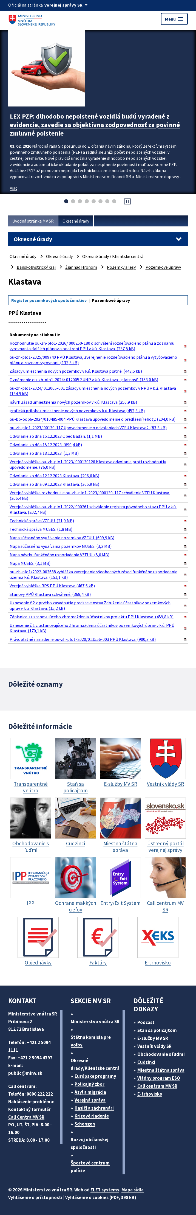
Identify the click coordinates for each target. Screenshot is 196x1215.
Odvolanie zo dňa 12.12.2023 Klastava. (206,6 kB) (54, 475)
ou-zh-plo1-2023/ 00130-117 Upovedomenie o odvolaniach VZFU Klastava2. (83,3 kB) (88, 427)
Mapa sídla (132, 1190)
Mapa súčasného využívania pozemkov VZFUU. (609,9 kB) (62, 537)
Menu (174, 19)
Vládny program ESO (158, 1078)
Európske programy (95, 1076)
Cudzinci (146, 1062)
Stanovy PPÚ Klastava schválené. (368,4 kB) (50, 594)
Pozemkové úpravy (163, 267)
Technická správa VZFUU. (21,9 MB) (42, 520)
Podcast (146, 1022)
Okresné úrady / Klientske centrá (112, 256)
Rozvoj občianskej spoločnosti (90, 1143)
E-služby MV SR (152, 1038)
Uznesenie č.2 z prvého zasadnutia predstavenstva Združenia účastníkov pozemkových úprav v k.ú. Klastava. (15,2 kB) (90, 605)
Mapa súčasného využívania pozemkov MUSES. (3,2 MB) (61, 546)
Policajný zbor (89, 1084)
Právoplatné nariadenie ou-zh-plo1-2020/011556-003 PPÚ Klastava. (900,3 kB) (83, 639)
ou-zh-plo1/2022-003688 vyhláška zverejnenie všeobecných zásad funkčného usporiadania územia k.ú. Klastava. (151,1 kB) (93, 574)
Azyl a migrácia (90, 1092)
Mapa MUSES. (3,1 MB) (30, 563)
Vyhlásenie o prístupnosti (35, 1197)
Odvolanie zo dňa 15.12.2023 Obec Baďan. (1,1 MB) (56, 436)
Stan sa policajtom (157, 1030)
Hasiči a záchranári (94, 1108)
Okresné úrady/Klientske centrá (95, 1064)
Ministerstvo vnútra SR (95, 1021)
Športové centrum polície (90, 1167)
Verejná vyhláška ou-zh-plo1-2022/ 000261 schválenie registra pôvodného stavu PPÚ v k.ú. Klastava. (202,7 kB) (93, 509)
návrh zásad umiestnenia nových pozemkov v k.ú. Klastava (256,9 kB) (73, 402)
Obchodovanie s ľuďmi (161, 1054)
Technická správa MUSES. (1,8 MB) (41, 529)
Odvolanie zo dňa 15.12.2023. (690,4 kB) (46, 444)
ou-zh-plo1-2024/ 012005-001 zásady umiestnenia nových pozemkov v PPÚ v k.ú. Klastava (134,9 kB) (93, 390)
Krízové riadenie (92, 1116)
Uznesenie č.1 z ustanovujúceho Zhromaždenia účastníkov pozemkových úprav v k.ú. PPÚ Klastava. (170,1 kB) (92, 627)
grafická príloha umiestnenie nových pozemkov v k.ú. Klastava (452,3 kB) (77, 410)
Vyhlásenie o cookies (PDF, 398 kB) (100, 1197)
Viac (13, 188)
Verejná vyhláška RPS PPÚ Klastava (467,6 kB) (52, 585)
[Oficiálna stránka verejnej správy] (66, 5)
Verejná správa (90, 1100)
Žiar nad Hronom (81, 267)
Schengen (85, 1124)
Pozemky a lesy (121, 267)
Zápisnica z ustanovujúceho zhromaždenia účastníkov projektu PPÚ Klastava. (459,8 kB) (92, 616)
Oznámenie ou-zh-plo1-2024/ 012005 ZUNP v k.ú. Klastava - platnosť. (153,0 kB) (84, 379)
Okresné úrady (76, 221)
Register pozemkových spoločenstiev (49, 300)
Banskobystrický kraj (36, 267)
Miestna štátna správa (160, 1070)
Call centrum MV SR (157, 1086)
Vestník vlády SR (154, 1046)
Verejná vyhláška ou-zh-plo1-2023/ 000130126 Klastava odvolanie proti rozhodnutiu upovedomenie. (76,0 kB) (88, 464)
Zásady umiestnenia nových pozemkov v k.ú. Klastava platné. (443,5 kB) (76, 371)
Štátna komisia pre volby (91, 1041)
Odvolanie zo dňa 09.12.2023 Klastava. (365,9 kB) (54, 484)
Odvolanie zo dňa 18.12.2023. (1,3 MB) (44, 453)
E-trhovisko (149, 1094)
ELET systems (104, 1190)
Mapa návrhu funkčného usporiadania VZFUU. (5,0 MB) (59, 554)
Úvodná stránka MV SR (33, 221)
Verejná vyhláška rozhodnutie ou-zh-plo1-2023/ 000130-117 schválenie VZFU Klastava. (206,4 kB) (90, 495)
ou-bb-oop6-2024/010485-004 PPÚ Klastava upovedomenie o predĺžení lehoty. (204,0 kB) (92, 419)
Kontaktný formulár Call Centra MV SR (29, 1113)
